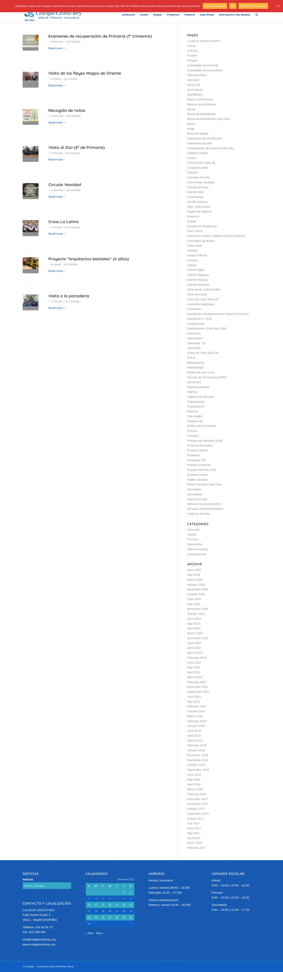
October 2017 (196, 808)
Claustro (192, 172)
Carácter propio (197, 153)
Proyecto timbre (197, 450)
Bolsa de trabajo (198, 133)
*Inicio (191, 45)
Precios (192, 430)
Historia (192, 250)
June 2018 (194, 774)
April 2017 (194, 838)
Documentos (195, 196)
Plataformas (195, 421)
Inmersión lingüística (200, 304)
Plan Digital (194, 416)
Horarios (192, 260)
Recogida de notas (66, 110)
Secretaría (194, 489)
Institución (194, 333)
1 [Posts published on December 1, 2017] (123, 892)
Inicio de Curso (197, 294)
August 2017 (195, 818)
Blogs (191, 128)
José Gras (194, 348)
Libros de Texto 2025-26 (203, 352)
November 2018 (197, 760)
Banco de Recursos (200, 99)
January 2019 (196, 750)
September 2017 (198, 813)
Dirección (59, 41)
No (232, 6)
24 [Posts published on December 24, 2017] (89, 917)
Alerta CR (193, 84)
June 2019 (194, 730)
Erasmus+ (194, 216)
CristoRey (75, 41)
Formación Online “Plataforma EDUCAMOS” (216, 235)
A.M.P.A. (192, 50)
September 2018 (198, 769)
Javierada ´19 (196, 343)
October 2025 (196, 594)
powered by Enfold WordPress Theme (55, 966)
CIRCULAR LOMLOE (201, 162)
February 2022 (197, 682)
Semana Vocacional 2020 (204, 503)
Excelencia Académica (202, 226)
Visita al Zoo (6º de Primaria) (76, 147)
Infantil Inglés (196, 270)
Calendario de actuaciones (204, 138)
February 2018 (197, 794)
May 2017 (193, 833)
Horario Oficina (197, 255)
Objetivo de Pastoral (200, 396)
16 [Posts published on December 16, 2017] (131, 905)
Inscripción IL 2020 (199, 318)
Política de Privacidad (201, 426)
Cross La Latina (63, 221)
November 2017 (197, 803)
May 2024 (193, 623)
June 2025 (194, 599)
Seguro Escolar (197, 499)
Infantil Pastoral (197, 279)
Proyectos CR (196, 460)
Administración (197, 75)
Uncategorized (196, 554)
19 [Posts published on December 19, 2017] (103, 911)
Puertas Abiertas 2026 (201, 469)
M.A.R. (191, 357)
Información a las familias (204, 289)
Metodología (195, 367)
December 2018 (197, 755)
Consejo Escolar (198, 187)
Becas (191, 109)
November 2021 (197, 686)
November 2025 (197, 589)
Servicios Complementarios (205, 508)
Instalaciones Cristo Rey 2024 (206, 328)
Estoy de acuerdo (215, 6)
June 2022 (194, 662)
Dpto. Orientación (198, 206)
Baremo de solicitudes (201, 104)
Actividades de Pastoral (202, 65)
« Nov (89, 933)
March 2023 (195, 652)
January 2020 (196, 725)
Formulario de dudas (200, 240)
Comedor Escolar (198, 177)
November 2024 (197, 608)
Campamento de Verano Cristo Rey (210, 148)
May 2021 (193, 701)
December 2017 (197, 799)
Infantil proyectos (198, 284)
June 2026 (194, 569)
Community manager (201, 182)
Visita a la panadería (68, 295)
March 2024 (195, 633)
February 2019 (197, 745)
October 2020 (196, 711)
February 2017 (197, 847)
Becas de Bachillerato (201, 114)
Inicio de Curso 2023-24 (203, 299)
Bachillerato (195, 94)
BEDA (191, 123)
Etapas (192, 221)
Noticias (28, 879)
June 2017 (194, 828)
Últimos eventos (197, 549)
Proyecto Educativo (200, 445)
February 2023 (197, 657)
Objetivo (192, 391)
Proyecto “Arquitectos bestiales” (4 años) (88, 258)
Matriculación (196, 362)
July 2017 (193, 823)
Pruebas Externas (199, 465)
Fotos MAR (194, 245)
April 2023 (194, 647)
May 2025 (193, 604)
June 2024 (194, 618)
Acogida (192, 60)
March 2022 (195, 677)
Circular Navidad (64, 184)
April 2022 (194, 672)
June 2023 (194, 643)
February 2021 (197, 706)
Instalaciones (196, 323)
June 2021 (194, 696)
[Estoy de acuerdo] (278, 6)
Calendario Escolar (199, 143)
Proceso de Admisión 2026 (204, 440)
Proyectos (193, 455)
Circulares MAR (197, 167)
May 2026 (193, 574)
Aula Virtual (194, 89)
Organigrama (196, 401)
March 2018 (195, 789)
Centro (191, 158)
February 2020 (197, 721)
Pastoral (192, 411)
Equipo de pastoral (199, 211)
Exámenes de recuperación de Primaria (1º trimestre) (100, 36)
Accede (192, 55)
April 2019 (194, 735)
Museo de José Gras (200, 372)
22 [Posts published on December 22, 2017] (124, 911)
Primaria (58, 153)
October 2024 (196, 613)
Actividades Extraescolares (205, 70)
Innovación (194, 309)
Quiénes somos (197, 474)
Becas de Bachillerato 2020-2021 (209, 119)
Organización (196, 406)
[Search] (256, 14)
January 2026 (196, 584)
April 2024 (194, 628)
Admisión (193, 80)
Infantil (57, 79)
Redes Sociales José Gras (204, 484)
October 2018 (196, 764)
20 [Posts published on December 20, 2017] (110, 911)
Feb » (99, 933)
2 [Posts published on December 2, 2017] (130, 892)
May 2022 (193, 667)
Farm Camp (195, 231)
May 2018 (193, 779)
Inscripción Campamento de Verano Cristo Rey (218, 313)
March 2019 (195, 740)
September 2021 (198, 691)
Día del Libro (195, 192)
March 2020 (195, 716)
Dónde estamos (197, 201)
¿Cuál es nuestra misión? (204, 41)
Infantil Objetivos (198, 274)
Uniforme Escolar (198, 513)
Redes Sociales (197, 479)
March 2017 (195, 842)
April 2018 (194, 784)
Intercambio (195, 338)
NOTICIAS (194, 382)
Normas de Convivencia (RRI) (206, 377)
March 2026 (195, 579)
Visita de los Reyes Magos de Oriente (84, 73)
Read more (57, 48)
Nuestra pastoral (198, 387)
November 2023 (197, 638)
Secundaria (194, 494)
